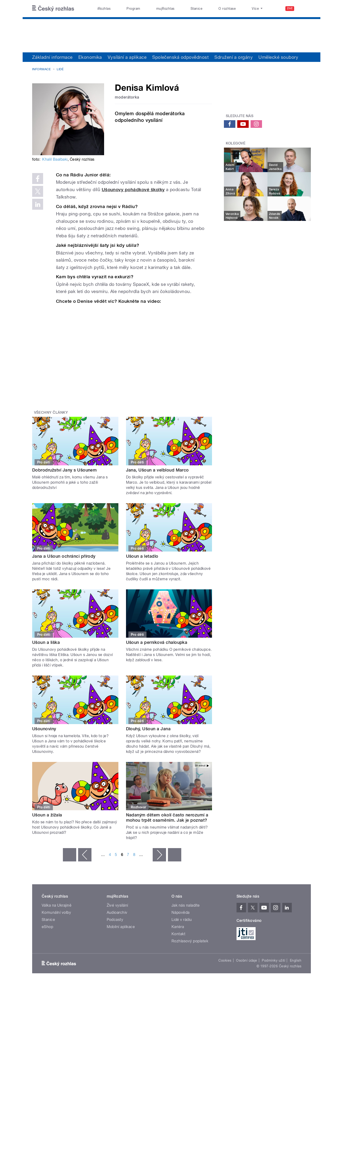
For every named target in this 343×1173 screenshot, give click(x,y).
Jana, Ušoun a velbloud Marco (157, 469)
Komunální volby (56, 912)
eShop (47, 926)
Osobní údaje (246, 960)
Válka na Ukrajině (56, 905)
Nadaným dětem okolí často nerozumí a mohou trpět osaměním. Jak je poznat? (167, 817)
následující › (159, 854)
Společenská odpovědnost (180, 57)
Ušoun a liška (46, 642)
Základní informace (52, 57)
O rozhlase (227, 8)
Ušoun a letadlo (142, 556)
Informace (41, 69)
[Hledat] (304, 8)
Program (133, 8)
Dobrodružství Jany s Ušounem (64, 469)
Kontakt (178, 934)
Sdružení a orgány (233, 57)
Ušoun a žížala (47, 814)
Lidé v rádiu (182, 919)
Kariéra (178, 926)
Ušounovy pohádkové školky (133, 189)
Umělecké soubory (278, 57)
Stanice (196, 8)
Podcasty (115, 919)
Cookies (224, 960)
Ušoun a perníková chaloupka (156, 642)
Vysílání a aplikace (127, 57)
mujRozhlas (165, 8)
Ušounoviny (44, 728)
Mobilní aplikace (121, 926)
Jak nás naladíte (186, 905)
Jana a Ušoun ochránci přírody (64, 556)
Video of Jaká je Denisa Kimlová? (130, 353)
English (295, 960)
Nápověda (181, 912)
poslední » (174, 854)
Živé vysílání (117, 905)
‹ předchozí (84, 854)
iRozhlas (104, 8)
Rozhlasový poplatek (190, 941)
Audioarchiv (117, 912)
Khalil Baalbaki (54, 159)
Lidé (60, 69)
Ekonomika (90, 57)
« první (69, 854)
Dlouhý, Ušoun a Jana (148, 728)
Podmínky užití (273, 960)
